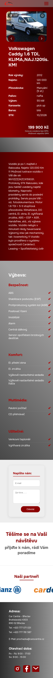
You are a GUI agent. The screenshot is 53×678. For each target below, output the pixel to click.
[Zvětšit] (42, 15)
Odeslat (30, 509)
